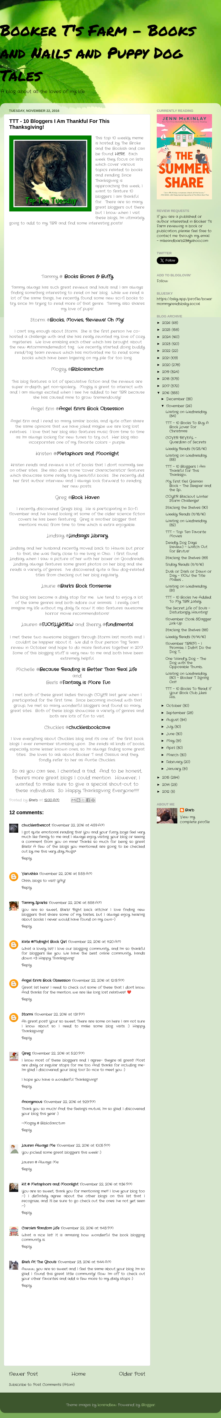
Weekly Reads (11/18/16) (185, 514)
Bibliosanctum (87, 369)
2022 (167, 350)
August (173, 719)
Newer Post (23, 1374)
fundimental (119, 624)
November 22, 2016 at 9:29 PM (70, 1102)
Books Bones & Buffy (87, 276)
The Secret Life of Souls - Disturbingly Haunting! (187, 610)
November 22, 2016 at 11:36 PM (106, 1184)
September (176, 713)
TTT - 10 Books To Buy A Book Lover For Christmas (187, 427)
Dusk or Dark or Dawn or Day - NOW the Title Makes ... (188, 575)
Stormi (27, 1014)
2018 (166, 378)
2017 (166, 386)
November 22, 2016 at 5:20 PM (58, 1053)
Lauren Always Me (38, 1145)
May (171, 741)
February (175, 762)
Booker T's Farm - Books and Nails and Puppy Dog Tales (97, 52)
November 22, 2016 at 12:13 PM (98, 980)
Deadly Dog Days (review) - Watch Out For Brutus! (186, 546)
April (171, 747)
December (176, 399)
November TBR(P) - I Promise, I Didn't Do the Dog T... (188, 647)
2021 (166, 358)
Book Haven (85, 497)
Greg (26, 1053)
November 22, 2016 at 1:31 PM (59, 1014)
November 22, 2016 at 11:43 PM (87, 1228)
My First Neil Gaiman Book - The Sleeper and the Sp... (188, 485)
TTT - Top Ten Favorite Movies (185, 534)
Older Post (132, 1374)
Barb (189, 810)
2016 (166, 393)
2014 (166, 784)
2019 (166, 372)
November (176, 406)
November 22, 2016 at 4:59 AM (78, 825)
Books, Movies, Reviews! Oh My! (87, 320)
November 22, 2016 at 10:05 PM (83, 1145)
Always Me (48, 1162)
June (171, 734)
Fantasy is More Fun (86, 682)
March (173, 755)
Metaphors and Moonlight (88, 453)
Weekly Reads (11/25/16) (186, 448)
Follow (162, 281)
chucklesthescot (36, 825)
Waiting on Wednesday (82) (186, 523)
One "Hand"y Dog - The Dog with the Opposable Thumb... (185, 662)
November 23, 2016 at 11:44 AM (84, 1262)
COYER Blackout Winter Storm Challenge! (186, 498)
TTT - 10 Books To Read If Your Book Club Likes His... (188, 693)
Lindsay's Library (88, 535)
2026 (167, 322)
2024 (167, 337)
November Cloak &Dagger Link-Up (188, 621)
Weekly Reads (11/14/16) (185, 637)
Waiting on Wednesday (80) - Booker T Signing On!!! (187, 677)
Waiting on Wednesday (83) (186, 457)
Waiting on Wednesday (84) (186, 414)
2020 (167, 365)
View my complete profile (195, 819)
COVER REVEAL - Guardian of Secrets (185, 439)
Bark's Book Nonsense (86, 586)
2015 (166, 777)
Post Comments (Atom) (54, 1384)
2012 (166, 791)
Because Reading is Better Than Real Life (88, 669)
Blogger (148, 1405)
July (170, 726)
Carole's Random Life (40, 1228)
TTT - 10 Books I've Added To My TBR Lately (188, 599)
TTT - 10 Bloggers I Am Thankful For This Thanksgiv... (185, 470)
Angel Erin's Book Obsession (91, 408)
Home (78, 1374)
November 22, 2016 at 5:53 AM (65, 873)
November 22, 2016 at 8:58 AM (75, 902)
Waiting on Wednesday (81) (186, 588)
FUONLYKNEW (57, 624)
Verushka (30, 873)
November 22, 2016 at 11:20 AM (94, 941)
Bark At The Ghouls (39, 1262)
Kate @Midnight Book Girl (44, 941)
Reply (27, 858)
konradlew (107, 1405)
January (174, 768)
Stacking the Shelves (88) (186, 630)
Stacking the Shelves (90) (186, 507)
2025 (167, 329)
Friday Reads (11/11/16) (184, 564)
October (174, 705)
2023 (167, 344)
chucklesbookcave (89, 727)
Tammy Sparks (34, 902)
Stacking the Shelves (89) (186, 558)
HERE (120, 154)
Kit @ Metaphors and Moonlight (50, 1184)
